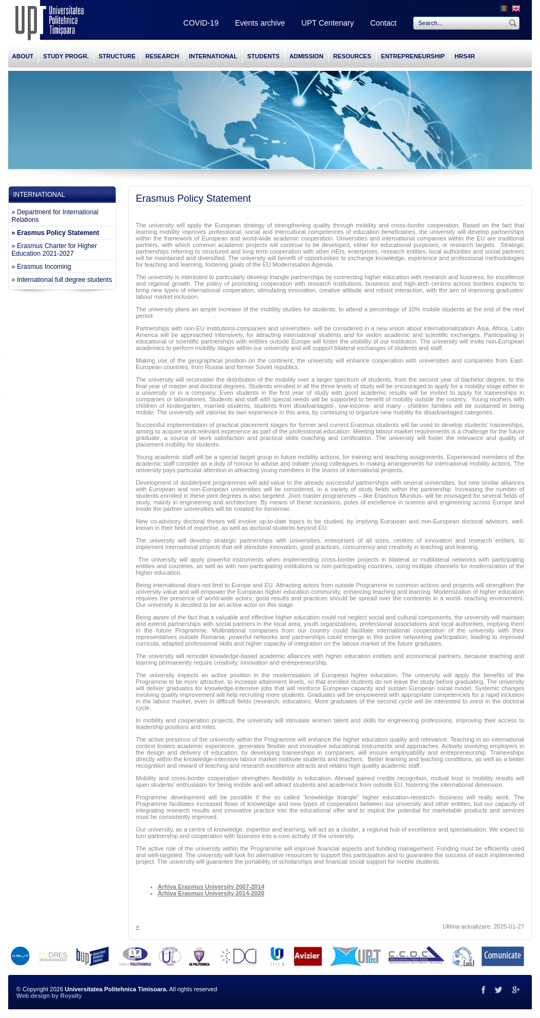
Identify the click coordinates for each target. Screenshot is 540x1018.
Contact (383, 23)
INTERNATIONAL (213, 56)
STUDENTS (263, 56)
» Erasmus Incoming (41, 266)
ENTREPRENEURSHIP (413, 56)
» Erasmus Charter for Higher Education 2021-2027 (54, 249)
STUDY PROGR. (66, 56)
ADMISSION (306, 56)
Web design (33, 995)
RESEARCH (162, 56)
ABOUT (22, 56)
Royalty (71, 995)
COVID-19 (201, 23)
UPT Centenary (328, 23)
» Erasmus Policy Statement (55, 233)
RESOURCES (352, 56)
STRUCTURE (117, 56)
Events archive (260, 23)
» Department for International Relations (54, 216)
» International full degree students (61, 280)
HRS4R (464, 56)
